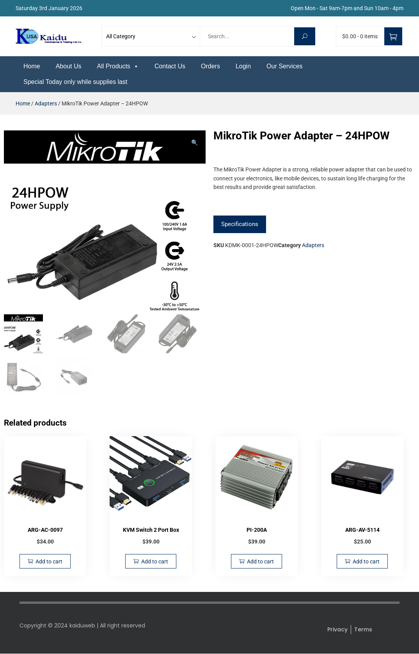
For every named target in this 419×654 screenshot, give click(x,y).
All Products (118, 66)
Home (31, 66)
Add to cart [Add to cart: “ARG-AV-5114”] (366, 563)
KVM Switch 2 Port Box (151, 531)
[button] (194, 142)
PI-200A (257, 531)
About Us (69, 66)
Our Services (284, 66)
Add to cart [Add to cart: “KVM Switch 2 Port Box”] (154, 563)
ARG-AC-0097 (45, 531)
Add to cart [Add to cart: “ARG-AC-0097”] (49, 563)
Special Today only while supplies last (75, 81)
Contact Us (169, 66)
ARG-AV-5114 (362, 531)
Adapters (46, 103)
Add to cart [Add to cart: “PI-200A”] (260, 563)
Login (243, 66)
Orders (210, 66)
